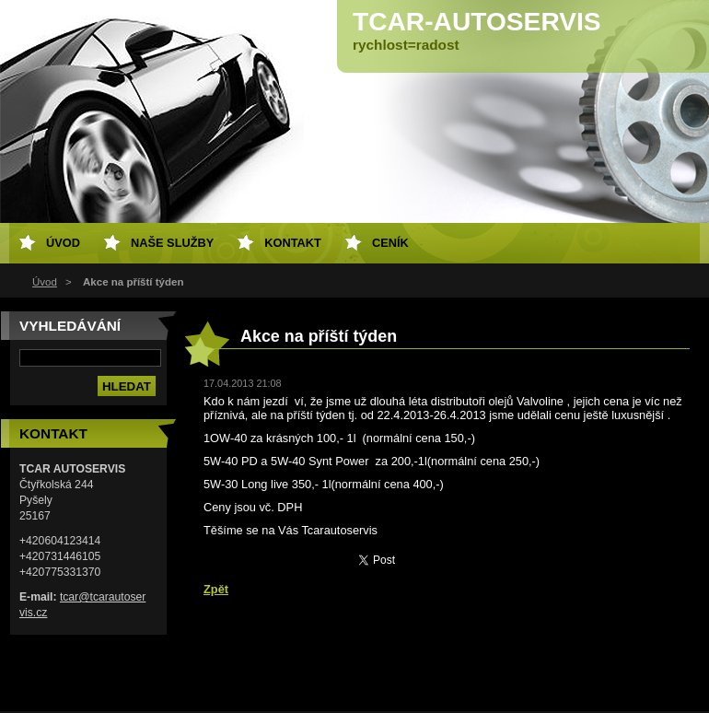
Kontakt (292, 243)
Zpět (215, 589)
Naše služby (172, 243)
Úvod (44, 281)
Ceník (390, 243)
